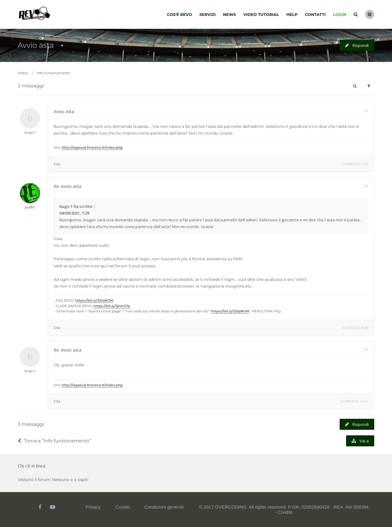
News (229, 14)
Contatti (315, 14)
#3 (366, 349)
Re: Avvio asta (67, 186)
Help (292, 14)
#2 (366, 185)
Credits (285, 512)
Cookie (122, 507)
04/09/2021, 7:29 (355, 164)
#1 (366, 111)
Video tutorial (261, 14)
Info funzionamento (53, 73)
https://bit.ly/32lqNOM (94, 300)
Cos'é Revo (179, 14)
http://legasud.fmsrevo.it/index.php (92, 147)
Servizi (207, 14)
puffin (30, 207)
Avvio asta (36, 45)
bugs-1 (30, 132)
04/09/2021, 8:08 (354, 328)
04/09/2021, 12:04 (354, 401)
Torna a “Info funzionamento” (54, 441)
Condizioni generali (164, 507)
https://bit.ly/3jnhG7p (111, 306)
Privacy (93, 507)
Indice (23, 73)
